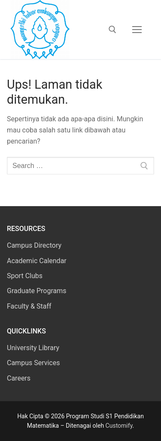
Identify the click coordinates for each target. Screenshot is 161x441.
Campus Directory (34, 245)
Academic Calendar (37, 261)
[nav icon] (137, 30)
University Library (33, 348)
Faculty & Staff (29, 306)
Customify (119, 425)
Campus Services (33, 363)
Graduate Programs (37, 291)
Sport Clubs (25, 276)
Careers (18, 378)
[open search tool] (112, 29)
